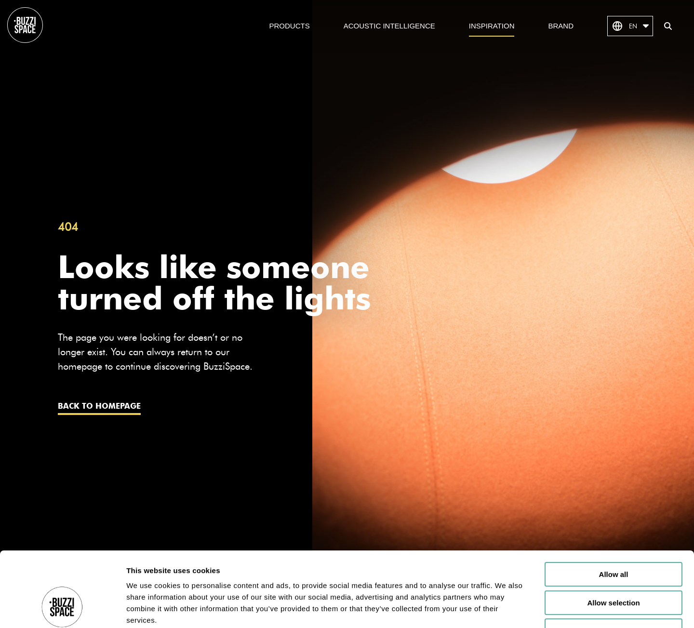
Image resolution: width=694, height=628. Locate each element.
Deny (614, 566)
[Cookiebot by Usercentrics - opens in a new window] (62, 609)
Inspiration (492, 26)
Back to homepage (99, 406)
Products (289, 26)
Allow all (613, 510)
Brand (561, 26)
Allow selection (613, 538)
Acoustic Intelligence (389, 26)
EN (630, 26)
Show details (505, 609)
